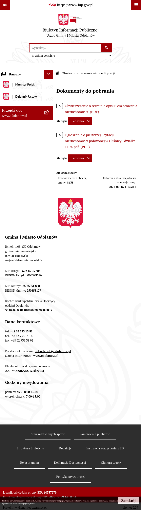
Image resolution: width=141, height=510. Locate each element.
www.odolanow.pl (45, 356)
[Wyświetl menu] (136, 5)
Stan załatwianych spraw (48, 434)
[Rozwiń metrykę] (80, 121)
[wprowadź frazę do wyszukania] (65, 47)
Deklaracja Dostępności (70, 462)
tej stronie (94, 501)
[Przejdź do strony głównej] (71, 26)
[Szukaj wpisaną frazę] (106, 47)
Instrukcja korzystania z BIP (105, 448)
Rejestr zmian (29, 462)
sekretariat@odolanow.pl (53, 351)
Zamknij (128, 500)
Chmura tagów (111, 462)
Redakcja (65, 448)
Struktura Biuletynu (30, 448)
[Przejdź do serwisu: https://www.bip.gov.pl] (70, 5)
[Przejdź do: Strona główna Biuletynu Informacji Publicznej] (57, 73)
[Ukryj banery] (48, 74)
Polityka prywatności (70, 477)
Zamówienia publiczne (95, 434)
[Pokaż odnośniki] (5, 5)
